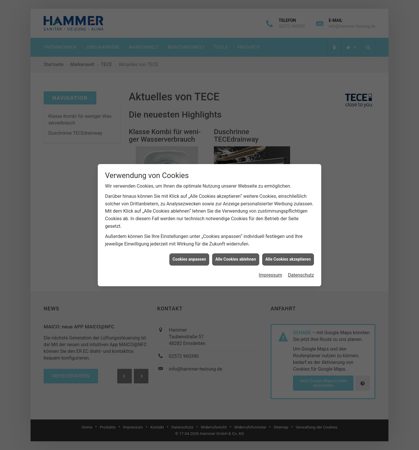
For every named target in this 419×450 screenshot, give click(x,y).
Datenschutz (301, 268)
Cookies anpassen (189, 252)
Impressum (270, 268)
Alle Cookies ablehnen (235, 252)
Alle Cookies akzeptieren (288, 252)
